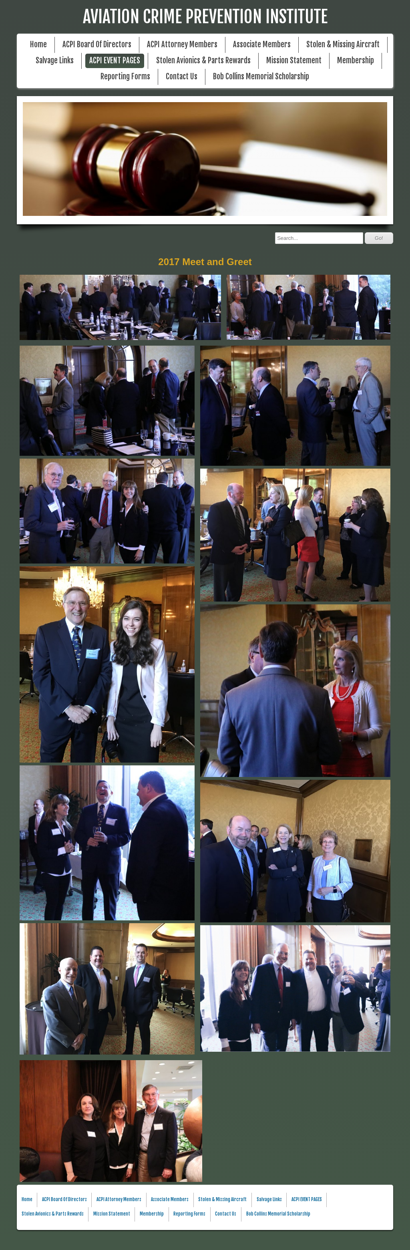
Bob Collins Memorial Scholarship (261, 76)
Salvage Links (55, 60)
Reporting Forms (125, 76)
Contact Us (181, 76)
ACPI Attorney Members (182, 44)
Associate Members (262, 44)
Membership (355, 60)
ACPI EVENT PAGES (114, 60)
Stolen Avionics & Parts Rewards (203, 60)
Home (38, 44)
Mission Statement (294, 60)
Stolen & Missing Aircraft (343, 44)
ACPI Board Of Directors (96, 44)
